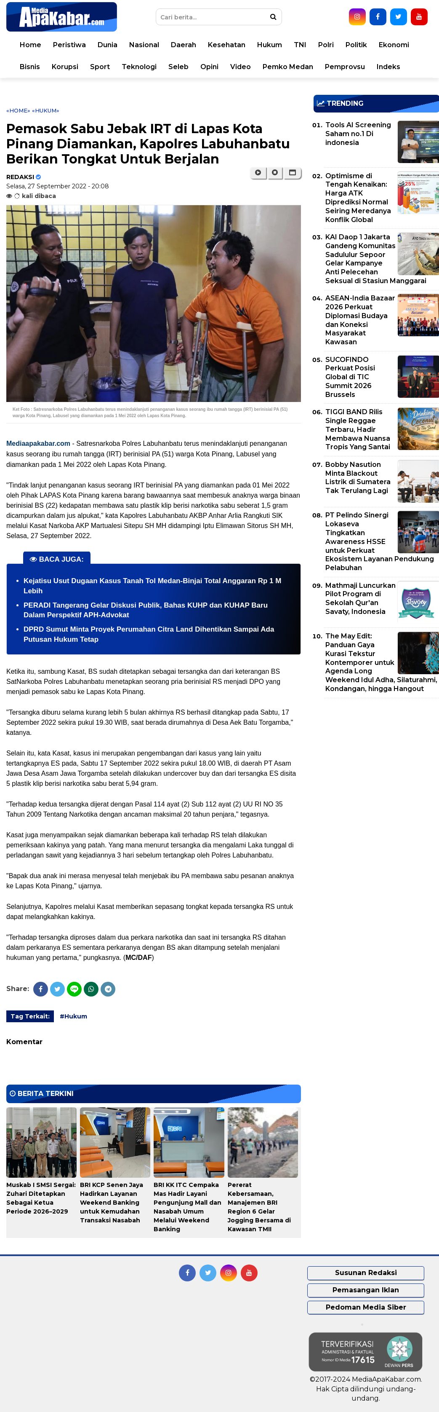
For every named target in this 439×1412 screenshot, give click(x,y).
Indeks (388, 67)
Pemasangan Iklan (366, 1290)
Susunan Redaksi (366, 1273)
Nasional (144, 45)
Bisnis (30, 67)
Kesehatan (226, 45)
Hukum (269, 45)
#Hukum (73, 1016)
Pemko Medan (288, 67)
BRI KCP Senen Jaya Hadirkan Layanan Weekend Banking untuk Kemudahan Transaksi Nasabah (111, 1202)
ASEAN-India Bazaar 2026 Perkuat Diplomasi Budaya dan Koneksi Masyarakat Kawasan (360, 320)
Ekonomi (394, 45)
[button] (292, 173)
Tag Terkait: (30, 1016)
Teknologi (139, 67)
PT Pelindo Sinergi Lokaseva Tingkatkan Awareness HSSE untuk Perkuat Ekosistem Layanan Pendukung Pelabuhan (379, 541)
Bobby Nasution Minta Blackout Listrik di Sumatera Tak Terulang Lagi (358, 478)
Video (240, 67)
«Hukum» (45, 110)
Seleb (178, 67)
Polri (326, 45)
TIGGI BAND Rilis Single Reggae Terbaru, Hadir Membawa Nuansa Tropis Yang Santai (357, 429)
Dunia (107, 45)
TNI (300, 45)
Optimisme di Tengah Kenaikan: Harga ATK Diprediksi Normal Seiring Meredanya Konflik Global (358, 198)
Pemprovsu (345, 67)
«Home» (18, 110)
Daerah (183, 45)
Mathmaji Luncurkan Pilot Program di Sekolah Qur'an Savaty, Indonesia (360, 598)
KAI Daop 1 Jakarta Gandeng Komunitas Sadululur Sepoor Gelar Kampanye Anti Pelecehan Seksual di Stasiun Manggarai (375, 259)
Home (30, 45)
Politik (356, 45)
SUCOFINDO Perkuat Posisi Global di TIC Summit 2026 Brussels (350, 377)
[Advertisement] (376, 763)
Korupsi (65, 67)
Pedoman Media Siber (366, 1307)
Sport (100, 67)
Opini (209, 67)
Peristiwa (69, 45)
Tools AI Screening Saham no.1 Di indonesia (358, 134)
